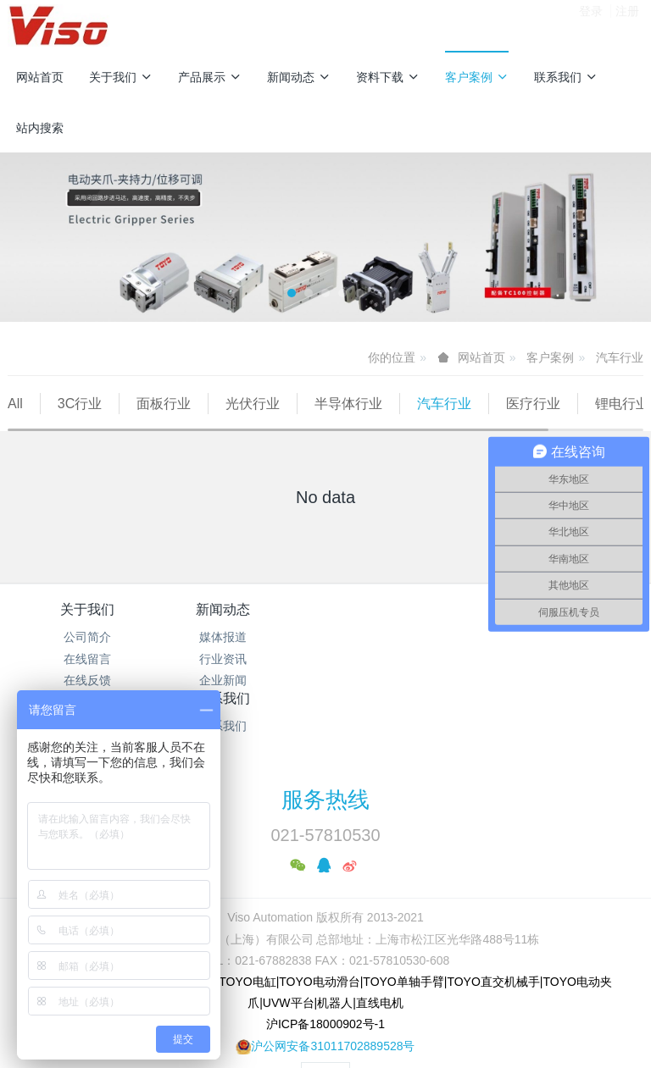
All (15, 403)
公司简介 (87, 658)
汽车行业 (619, 357)
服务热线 (325, 731)
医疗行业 (533, 403)
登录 (591, 24)
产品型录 (405, 658)
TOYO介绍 (404, 701)
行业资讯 (246, 680)
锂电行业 (52, 425)
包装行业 (141, 425)
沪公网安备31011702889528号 (333, 977)
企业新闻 (246, 701)
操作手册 (405, 680)
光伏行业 (252, 403)
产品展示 (210, 77)
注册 (627, 24)
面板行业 (163, 403)
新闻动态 (299, 77)
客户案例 (477, 77)
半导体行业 (348, 403)
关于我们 (121, 77)
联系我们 (566, 77)
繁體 (325, 1008)
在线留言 (87, 680)
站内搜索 (40, 128)
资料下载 (388, 77)
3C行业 (80, 403)
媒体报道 (246, 658)
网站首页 (40, 77)
